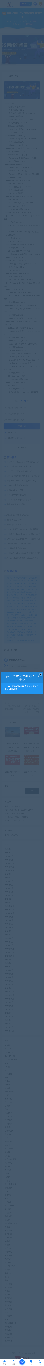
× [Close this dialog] (41, 674)
